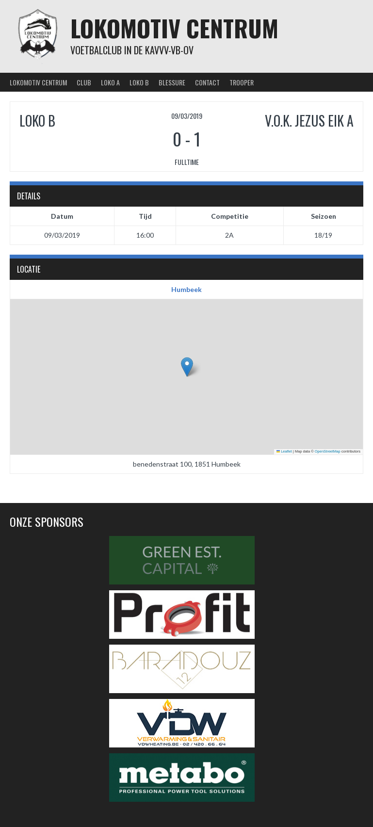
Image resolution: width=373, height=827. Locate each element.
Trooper (241, 82)
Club (84, 82)
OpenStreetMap (328, 451)
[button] (187, 367)
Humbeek (186, 289)
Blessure (172, 82)
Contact (207, 82)
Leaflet (284, 451)
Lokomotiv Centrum (174, 28)
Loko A (110, 82)
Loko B (139, 82)
